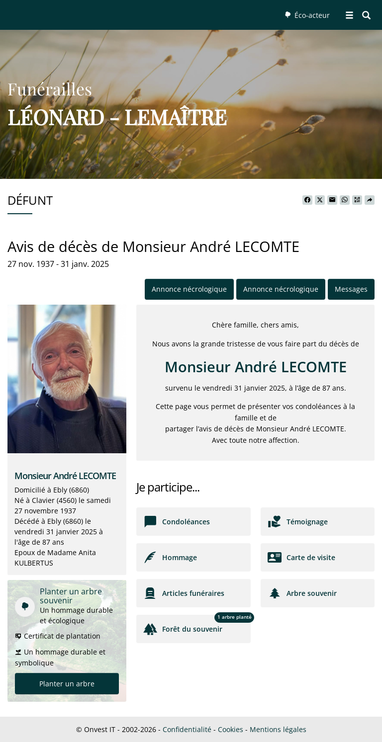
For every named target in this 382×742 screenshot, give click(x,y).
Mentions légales (278, 729)
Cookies (230, 729)
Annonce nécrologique (189, 289)
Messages (351, 289)
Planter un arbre (67, 683)
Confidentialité (187, 729)
